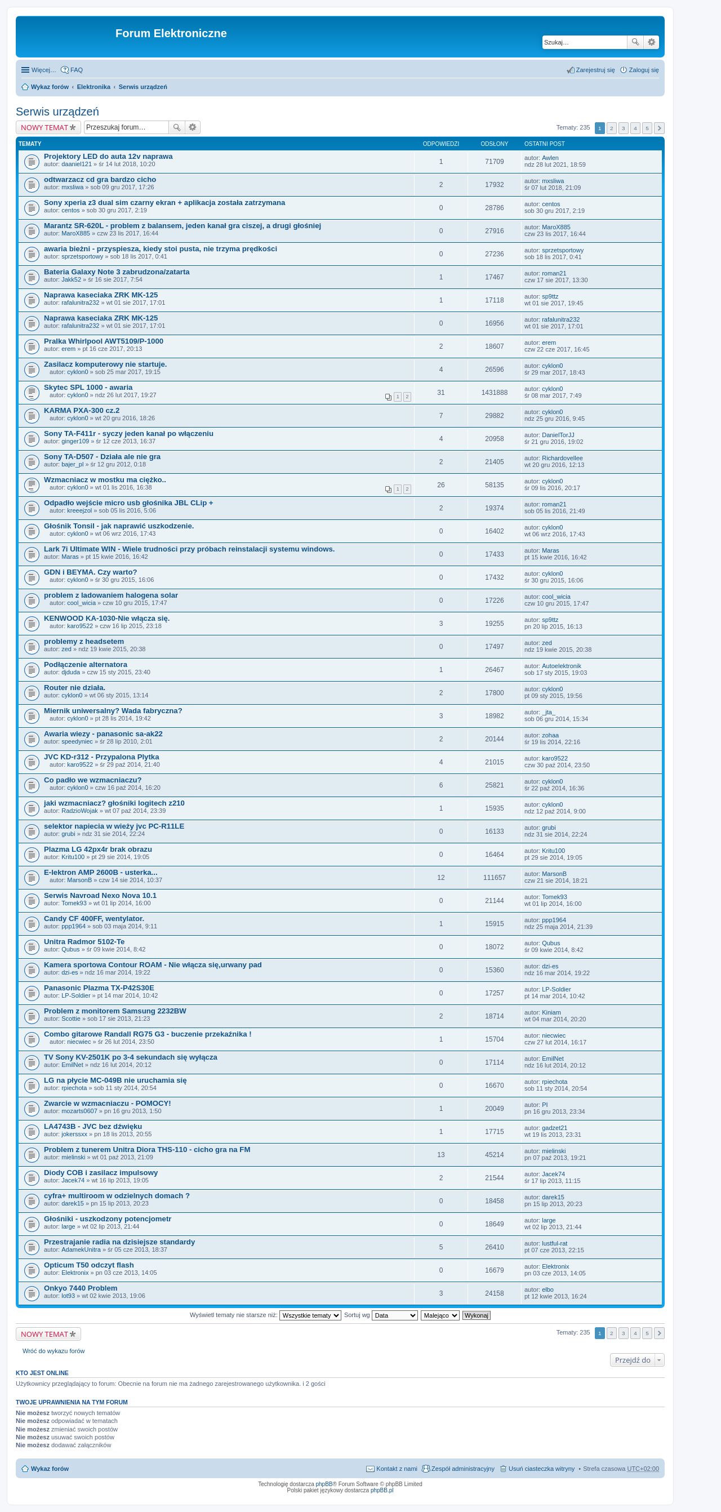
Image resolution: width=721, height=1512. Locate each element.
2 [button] (611, 128)
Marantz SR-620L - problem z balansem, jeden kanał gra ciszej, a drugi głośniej (182, 225)
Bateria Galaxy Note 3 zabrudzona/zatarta (117, 272)
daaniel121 (76, 164)
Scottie (71, 1018)
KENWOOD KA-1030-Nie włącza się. (107, 618)
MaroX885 (75, 233)
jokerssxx (74, 1134)
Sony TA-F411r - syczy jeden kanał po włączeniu (128, 433)
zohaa (550, 735)
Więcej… (44, 69)
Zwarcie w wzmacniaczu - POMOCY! (107, 1103)
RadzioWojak (79, 810)
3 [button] (623, 128)
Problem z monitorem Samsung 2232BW (115, 1011)
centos (70, 210)
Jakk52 (71, 279)
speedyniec (77, 741)
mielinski (73, 1157)
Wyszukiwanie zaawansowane (651, 42)
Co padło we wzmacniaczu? (93, 780)
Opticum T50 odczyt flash (89, 1265)
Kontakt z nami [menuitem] (396, 1468)
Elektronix (74, 1272)
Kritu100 (72, 856)
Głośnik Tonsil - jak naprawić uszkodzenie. (119, 526)
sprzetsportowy (82, 256)
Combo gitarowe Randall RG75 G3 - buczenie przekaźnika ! (148, 1034)
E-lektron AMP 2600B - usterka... (101, 872)
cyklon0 (77, 371)
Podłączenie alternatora (85, 664)
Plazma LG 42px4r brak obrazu (98, 849)
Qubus (70, 949)
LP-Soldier (75, 995)
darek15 (72, 1203)
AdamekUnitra (81, 1249)
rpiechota (74, 1087)
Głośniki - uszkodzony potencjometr (107, 1219)
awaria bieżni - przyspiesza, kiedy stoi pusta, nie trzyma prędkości (160, 248)
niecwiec (79, 1041)
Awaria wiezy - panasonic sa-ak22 (103, 734)
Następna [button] (659, 128)
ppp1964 (73, 926)
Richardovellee (562, 458)
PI (545, 1104)
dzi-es (69, 972)
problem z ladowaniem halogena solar (111, 595)
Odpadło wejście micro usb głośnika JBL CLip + (128, 503)
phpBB (324, 1484)
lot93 (68, 1295)
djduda (70, 672)
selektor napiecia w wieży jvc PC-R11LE (114, 826)
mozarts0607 (79, 1111)
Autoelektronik (561, 665)
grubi (68, 833)
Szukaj (635, 42)
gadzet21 (554, 1127)
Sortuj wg (381, 1314)
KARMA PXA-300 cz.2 (81, 410)
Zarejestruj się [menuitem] (595, 69)
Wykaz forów (50, 86)
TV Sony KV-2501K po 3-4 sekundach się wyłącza (130, 1057)
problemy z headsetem (84, 641)
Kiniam (551, 1012)
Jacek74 (72, 1180)
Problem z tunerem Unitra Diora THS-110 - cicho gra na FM (147, 1149)
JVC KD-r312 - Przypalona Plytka (101, 757)
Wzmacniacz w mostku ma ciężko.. (105, 479)
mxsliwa (72, 187)
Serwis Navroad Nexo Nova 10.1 (100, 895)
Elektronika (93, 86)
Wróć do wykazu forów (53, 1351)
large (68, 1226)
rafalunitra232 (80, 302)
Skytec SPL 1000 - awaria (88, 387)
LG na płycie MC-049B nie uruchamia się (115, 1080)
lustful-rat (554, 1243)
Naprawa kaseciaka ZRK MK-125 (101, 295)
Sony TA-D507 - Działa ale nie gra (102, 456)
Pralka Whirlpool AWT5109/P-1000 (103, 341)
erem (68, 348)
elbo (548, 1289)
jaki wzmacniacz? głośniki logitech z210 (114, 803)
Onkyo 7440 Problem (80, 1288)
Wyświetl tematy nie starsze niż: (265, 1314)
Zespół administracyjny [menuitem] (463, 1468)
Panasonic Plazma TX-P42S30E (99, 988)
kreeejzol (79, 510)
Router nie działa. (74, 687)
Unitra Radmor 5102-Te (84, 941)
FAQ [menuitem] (76, 69)
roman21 (554, 273)
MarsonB (79, 880)
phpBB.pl (382, 1490)
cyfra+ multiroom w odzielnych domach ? (117, 1195)
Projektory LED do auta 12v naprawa (108, 156)
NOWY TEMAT (44, 127)
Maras (70, 556)
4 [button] (635, 128)
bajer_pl (72, 464)
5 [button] (647, 128)
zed (66, 649)
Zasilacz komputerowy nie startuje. (105, 364)
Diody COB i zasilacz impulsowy (101, 1172)
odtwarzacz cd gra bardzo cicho (100, 179)
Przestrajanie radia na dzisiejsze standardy (119, 1242)
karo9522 (80, 625)
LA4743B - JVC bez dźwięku (93, 1126)
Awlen (550, 157)
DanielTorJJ (558, 435)
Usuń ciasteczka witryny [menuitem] (542, 1468)
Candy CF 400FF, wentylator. (94, 918)
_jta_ (548, 712)
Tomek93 (74, 903)
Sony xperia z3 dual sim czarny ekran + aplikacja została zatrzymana (164, 202)
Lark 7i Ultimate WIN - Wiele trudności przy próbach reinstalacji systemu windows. (189, 549)
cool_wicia (81, 602)
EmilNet (72, 1064)
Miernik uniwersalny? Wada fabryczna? (113, 710)
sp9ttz (550, 296)
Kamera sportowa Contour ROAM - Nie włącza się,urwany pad (153, 964)
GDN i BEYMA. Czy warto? (90, 572)
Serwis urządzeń (143, 86)
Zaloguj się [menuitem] (644, 69)
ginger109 (75, 441)
